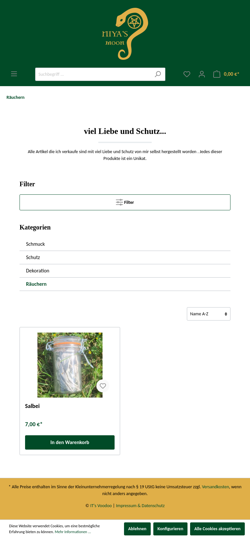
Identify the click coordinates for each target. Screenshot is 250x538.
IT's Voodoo (101, 505)
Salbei (32, 406)
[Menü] (14, 74)
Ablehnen (137, 528)
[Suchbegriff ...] (92, 74)
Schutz (33, 257)
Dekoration (37, 271)
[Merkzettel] (186, 74)
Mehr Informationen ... (73, 532)
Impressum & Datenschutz (140, 505)
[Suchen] (157, 74)
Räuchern (36, 284)
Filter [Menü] (125, 201)
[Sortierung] (208, 314)
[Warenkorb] (226, 74)
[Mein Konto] (201, 74)
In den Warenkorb (69, 442)
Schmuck (35, 244)
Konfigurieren (170, 528)
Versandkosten (215, 487)
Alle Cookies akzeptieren (217, 528)
